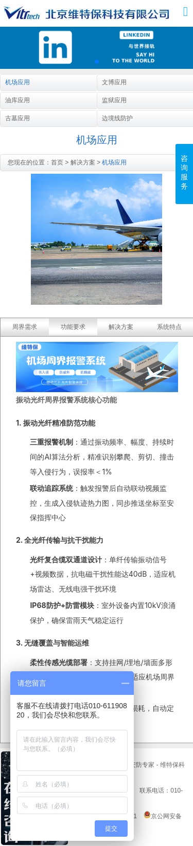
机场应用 (17, 82)
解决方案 (83, 162)
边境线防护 (117, 118)
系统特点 (169, 326)
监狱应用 (114, 100)
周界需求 (24, 326)
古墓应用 (17, 118)
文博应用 (114, 82)
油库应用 (17, 100)
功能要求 (73, 326)
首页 (57, 162)
